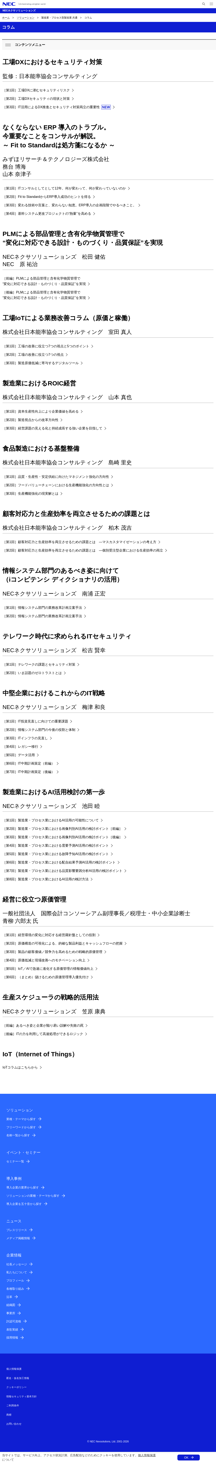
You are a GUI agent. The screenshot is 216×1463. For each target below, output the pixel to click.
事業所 (10, 1313)
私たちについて (16, 1272)
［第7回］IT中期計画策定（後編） (29, 772)
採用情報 (12, 1337)
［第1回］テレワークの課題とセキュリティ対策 (39, 664)
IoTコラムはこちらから (20, 1067)
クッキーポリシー (16, 1387)
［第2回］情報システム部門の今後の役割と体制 (39, 730)
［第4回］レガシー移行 (20, 746)
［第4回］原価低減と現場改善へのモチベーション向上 (44, 960)
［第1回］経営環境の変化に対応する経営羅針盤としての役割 (49, 935)
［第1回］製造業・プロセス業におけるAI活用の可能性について (51, 820)
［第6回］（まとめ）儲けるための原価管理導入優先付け (46, 977)
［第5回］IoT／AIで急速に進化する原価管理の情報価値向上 (48, 968)
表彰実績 (12, 1329)
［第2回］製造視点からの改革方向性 (30, 420)
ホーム (6, 17)
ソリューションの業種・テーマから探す (32, 1195)
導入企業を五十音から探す (24, 1204)
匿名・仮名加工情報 (17, 1378)
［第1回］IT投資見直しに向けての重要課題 (35, 721)
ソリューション (25, 17)
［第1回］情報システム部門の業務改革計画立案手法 (42, 607)
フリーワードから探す (21, 1127)
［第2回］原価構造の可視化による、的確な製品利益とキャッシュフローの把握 (63, 943)
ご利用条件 (12, 1405)
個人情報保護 (147, 1455)
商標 (8, 1414)
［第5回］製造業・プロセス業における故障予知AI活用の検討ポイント (56, 854)
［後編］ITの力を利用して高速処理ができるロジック (43, 1034)
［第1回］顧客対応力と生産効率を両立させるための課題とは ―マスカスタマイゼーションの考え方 (79, 542)
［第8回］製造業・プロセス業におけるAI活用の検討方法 (46, 879)
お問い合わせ (14, 1423)
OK (186, 1457)
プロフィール (15, 1280)
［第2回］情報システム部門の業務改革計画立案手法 (42, 616)
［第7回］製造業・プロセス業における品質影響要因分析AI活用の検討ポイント (62, 871)
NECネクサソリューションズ (19, 10)
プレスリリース (16, 1230)
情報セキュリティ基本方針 (21, 1396)
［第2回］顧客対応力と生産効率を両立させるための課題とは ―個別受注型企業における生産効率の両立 (83, 550)
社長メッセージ (16, 1264)
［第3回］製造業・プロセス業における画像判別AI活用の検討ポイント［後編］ (62, 837)
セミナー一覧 (15, 1161)
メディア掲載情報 (18, 1238)
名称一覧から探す (18, 1135)
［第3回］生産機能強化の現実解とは (30, 493)
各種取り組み (15, 1288)
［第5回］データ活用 (19, 755)
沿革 (9, 1297)
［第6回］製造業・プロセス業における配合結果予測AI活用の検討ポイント (59, 862)
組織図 (10, 1305)
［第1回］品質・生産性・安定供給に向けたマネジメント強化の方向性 (56, 476)
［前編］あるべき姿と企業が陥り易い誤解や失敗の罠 (43, 1025)
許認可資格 (13, 1321)
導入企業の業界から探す (22, 1187)
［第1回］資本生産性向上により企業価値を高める (41, 411)
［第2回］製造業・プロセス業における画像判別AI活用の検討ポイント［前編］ (62, 828)
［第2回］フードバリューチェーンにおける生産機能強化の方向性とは (56, 485)
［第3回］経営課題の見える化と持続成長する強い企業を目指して (52, 428)
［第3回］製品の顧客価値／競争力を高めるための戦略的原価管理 (52, 952)
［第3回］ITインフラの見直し (25, 738)
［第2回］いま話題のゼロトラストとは (32, 673)
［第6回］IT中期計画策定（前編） (29, 763)
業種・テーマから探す (21, 1119)
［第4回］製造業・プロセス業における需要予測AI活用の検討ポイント (56, 845)
